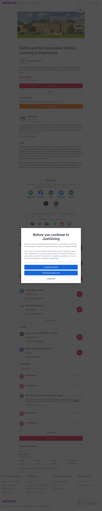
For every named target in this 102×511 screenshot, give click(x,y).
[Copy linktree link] (54, 224)
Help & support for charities (36, 489)
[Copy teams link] (47, 224)
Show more (53, 321)
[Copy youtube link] (33, 224)
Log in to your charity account (37, 485)
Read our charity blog (34, 492)
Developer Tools (57, 489)
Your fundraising (7, 489)
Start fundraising (51, 106)
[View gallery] (80, 10)
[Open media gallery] (51, 25)
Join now (30, 482)
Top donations (26, 368)
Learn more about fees (51, 468)
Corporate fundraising (60, 482)
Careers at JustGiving (84, 485)
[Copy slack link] (40, 224)
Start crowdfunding (8, 485)
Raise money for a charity (11, 482)
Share (51, 92)
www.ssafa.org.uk (33, 121)
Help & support (7, 492)
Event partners (57, 485)
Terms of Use (6, 506)
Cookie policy (29, 506)
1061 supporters (32, 80)
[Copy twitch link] (69, 224)
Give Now (51, 86)
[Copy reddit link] (62, 224)
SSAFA (39, 61)
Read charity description (28, 136)
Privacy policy (18, 506)
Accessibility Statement (44, 506)
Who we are (81, 482)
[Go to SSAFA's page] (22, 118)
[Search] (81, 3)
